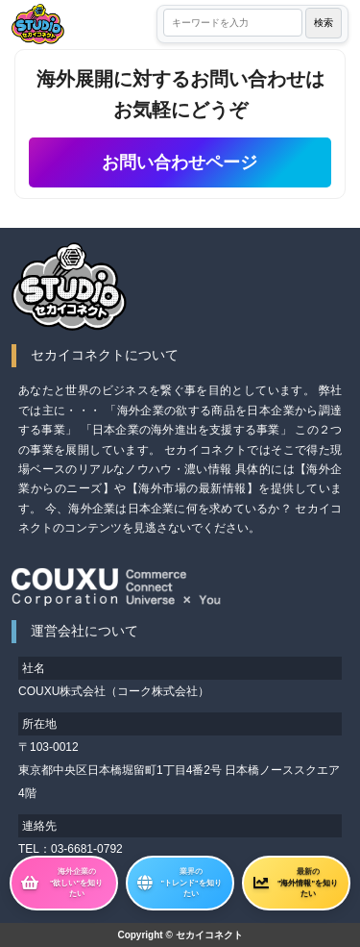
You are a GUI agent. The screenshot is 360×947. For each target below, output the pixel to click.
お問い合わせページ (179, 162)
